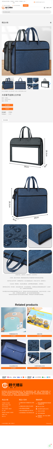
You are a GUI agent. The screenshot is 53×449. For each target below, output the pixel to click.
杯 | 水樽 (3, 410)
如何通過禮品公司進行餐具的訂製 (27, 412)
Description (5, 120)
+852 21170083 (6, 5)
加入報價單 (7, 105)
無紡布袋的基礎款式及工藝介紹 (26, 410)
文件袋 (16, 91)
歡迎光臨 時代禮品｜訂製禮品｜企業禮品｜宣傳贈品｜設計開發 (13, 2)
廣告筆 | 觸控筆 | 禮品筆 (7, 408)
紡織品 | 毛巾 (4, 414)
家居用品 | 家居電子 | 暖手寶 (7, 412)
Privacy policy (48, 423)
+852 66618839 (16, 5)
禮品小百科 (23, 400)
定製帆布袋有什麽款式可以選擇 (26, 406)
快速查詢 (7, 108)
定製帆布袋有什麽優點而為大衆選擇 (26, 403)
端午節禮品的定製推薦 (24, 408)
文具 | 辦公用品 (11, 91)
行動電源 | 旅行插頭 (6, 402)
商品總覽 (6, 91)
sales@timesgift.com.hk (39, 2)
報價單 (26, 5)
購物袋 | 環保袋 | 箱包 (6, 404)
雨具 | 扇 (3, 416)
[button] (50, 50)
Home (3, 91)
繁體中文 (48, 7)
